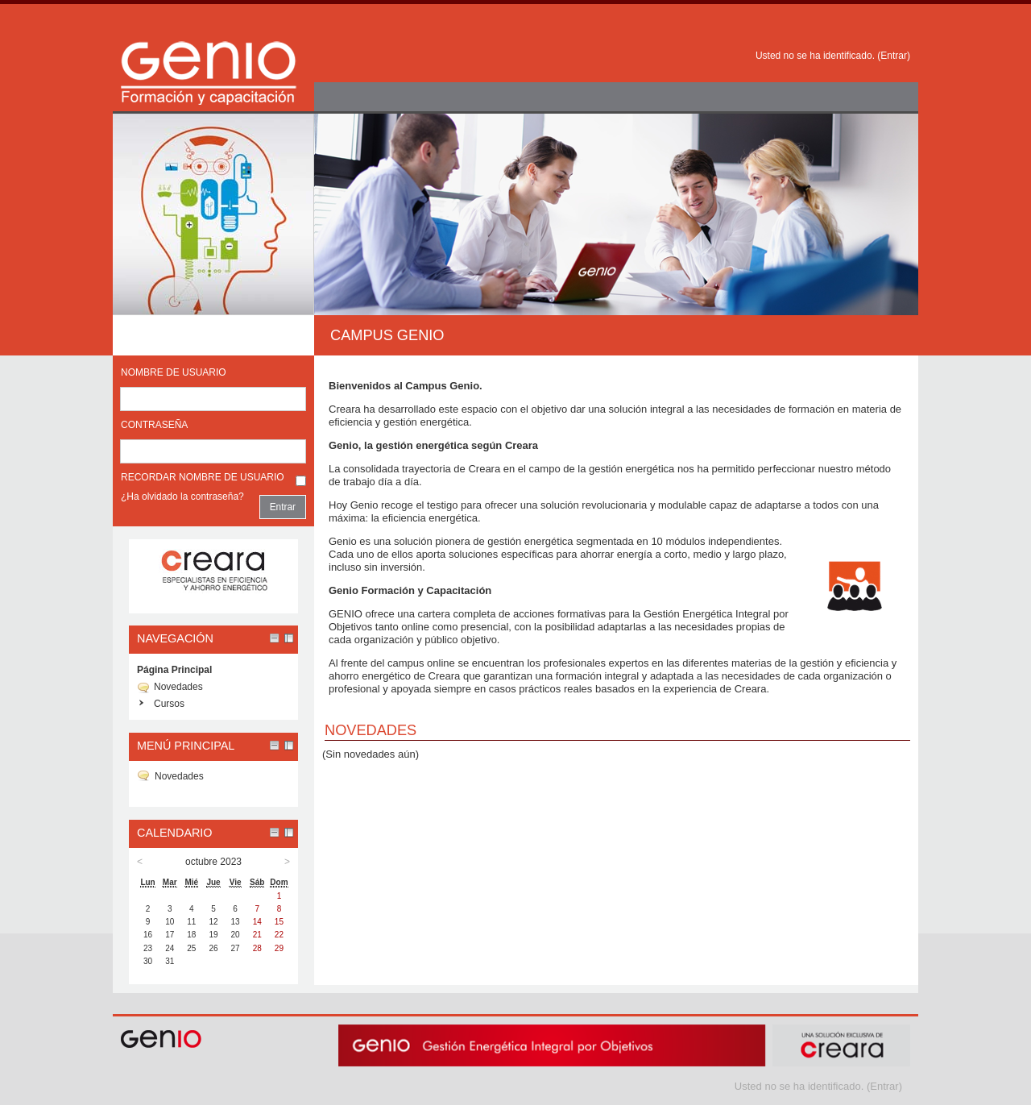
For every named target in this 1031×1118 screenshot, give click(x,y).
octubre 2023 (213, 861)
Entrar (893, 55)
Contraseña (154, 424)
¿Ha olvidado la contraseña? (182, 496)
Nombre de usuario (173, 372)
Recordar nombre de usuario (202, 477)
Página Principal (174, 669)
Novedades (178, 686)
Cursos (169, 703)
